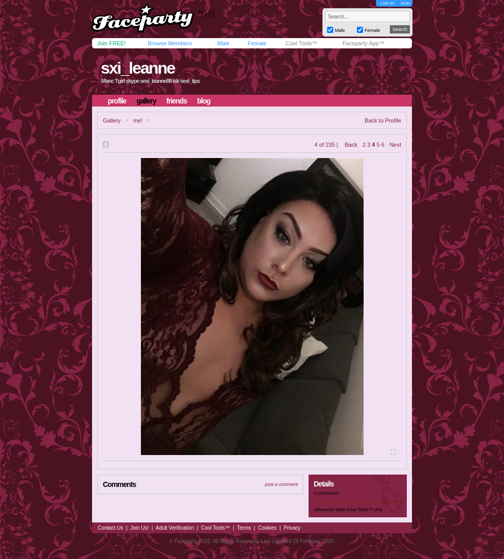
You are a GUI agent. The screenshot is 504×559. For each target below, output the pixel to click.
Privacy (292, 528)
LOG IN (387, 3)
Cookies (267, 528)
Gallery (112, 120)
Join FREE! (111, 43)
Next (395, 145)
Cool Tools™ (301, 43)
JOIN (405, 3)
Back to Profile (383, 120)
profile (117, 101)
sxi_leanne (138, 68)
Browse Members (170, 43)
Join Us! (139, 528)
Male (223, 43)
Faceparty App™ (364, 43)
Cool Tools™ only (365, 509)
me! (137, 120)
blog (203, 101)
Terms (244, 528)
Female (256, 43)
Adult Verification (174, 528)
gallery (146, 101)
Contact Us (110, 528)
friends (177, 101)
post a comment (281, 484)
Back (351, 145)
